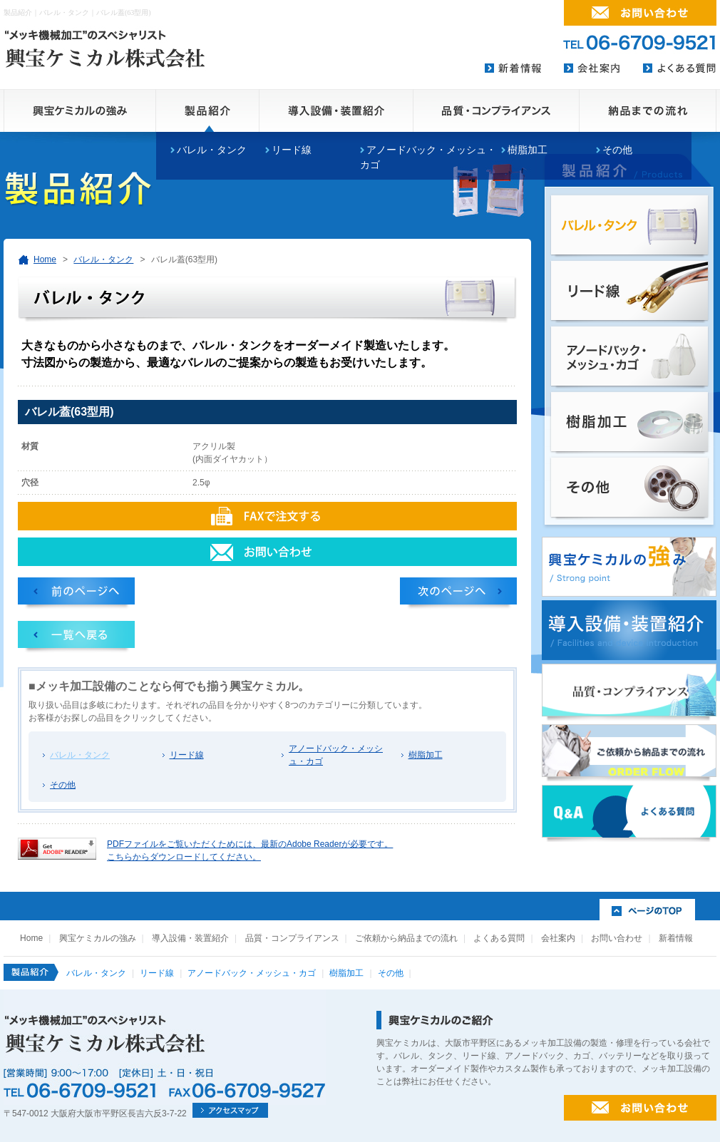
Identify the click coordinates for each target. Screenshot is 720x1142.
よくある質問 (499, 938)
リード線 (187, 755)
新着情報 (676, 938)
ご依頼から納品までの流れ (406, 938)
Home (45, 259)
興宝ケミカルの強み (97, 938)
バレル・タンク (103, 259)
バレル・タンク (212, 149)
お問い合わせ (616, 938)
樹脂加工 (527, 149)
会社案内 (558, 938)
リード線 (292, 149)
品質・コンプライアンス (292, 938)
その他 (617, 149)
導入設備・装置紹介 (190, 938)
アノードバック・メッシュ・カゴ (336, 755)
